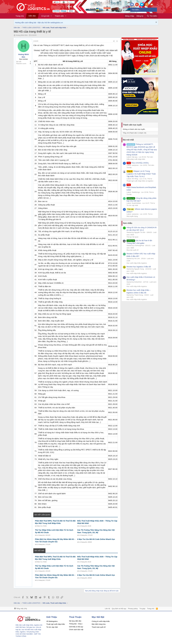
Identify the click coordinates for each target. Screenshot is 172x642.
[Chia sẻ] (113, 41)
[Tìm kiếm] (143, 10)
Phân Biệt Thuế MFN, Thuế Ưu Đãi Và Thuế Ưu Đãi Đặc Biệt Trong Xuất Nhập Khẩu (55, 522)
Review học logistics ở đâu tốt (139, 267)
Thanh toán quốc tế (98, 627)
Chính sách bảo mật (76, 629)
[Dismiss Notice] (156, 22)
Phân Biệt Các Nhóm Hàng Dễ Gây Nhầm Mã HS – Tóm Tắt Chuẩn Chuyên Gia (55, 540)
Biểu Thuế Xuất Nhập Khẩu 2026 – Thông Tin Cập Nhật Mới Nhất (97, 522)
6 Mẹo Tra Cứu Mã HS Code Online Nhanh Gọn (96, 539)
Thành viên (59, 16)
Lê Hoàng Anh (83, 526)
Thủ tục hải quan (132, 237)
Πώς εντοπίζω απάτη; (138, 163)
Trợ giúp (142, 608)
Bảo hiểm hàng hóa (98, 624)
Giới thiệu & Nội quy (76, 627)
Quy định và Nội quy (119, 608)
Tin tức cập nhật (132, 205)
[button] (51, 16)
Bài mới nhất (128, 140)
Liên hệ (107, 608)
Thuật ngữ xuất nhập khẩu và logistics (140, 181)
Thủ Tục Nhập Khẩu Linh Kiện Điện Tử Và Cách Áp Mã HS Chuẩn (54, 531)
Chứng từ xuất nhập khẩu (101, 621)
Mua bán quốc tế (132, 250)
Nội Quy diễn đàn (75, 621)
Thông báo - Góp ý (75, 624)
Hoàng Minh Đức (22, 35)
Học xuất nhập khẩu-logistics (137, 263)
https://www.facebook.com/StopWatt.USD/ (141, 187)
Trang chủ (20, 16)
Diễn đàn (32, 16)
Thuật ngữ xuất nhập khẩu (55, 624)
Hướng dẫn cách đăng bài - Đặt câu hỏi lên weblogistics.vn (39, 22)
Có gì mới (45, 16)
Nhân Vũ (39, 526)
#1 (117, 41)
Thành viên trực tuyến (132, 125)
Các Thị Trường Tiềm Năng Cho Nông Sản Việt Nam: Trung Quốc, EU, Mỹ (96, 531)
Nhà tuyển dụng (132, 216)
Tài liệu (129, 167)
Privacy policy (133, 608)
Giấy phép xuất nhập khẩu (136, 159)
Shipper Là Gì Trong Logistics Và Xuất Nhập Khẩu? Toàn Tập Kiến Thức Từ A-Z (141, 173)
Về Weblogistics (52, 621)
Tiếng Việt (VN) (20, 608)
